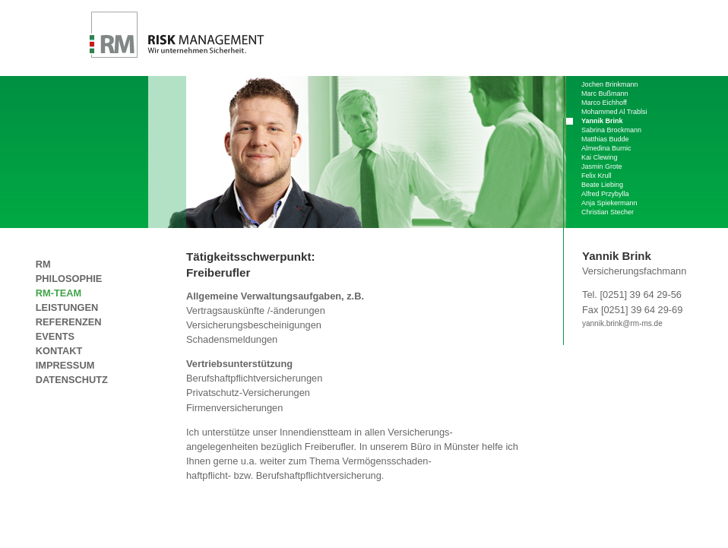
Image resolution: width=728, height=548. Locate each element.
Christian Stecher (607, 212)
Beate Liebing (602, 184)
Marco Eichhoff (604, 102)
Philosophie (69, 278)
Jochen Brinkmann (609, 84)
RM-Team (58, 293)
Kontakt (59, 350)
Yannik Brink (602, 121)
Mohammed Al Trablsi (614, 112)
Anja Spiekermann (609, 203)
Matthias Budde (605, 139)
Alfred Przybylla (605, 194)
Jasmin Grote (601, 166)
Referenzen (69, 322)
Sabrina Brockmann (611, 130)
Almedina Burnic (606, 148)
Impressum (65, 365)
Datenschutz (72, 379)
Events (55, 336)
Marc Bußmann (604, 93)
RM (80, 264)
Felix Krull (596, 175)
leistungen (67, 307)
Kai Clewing (599, 157)
